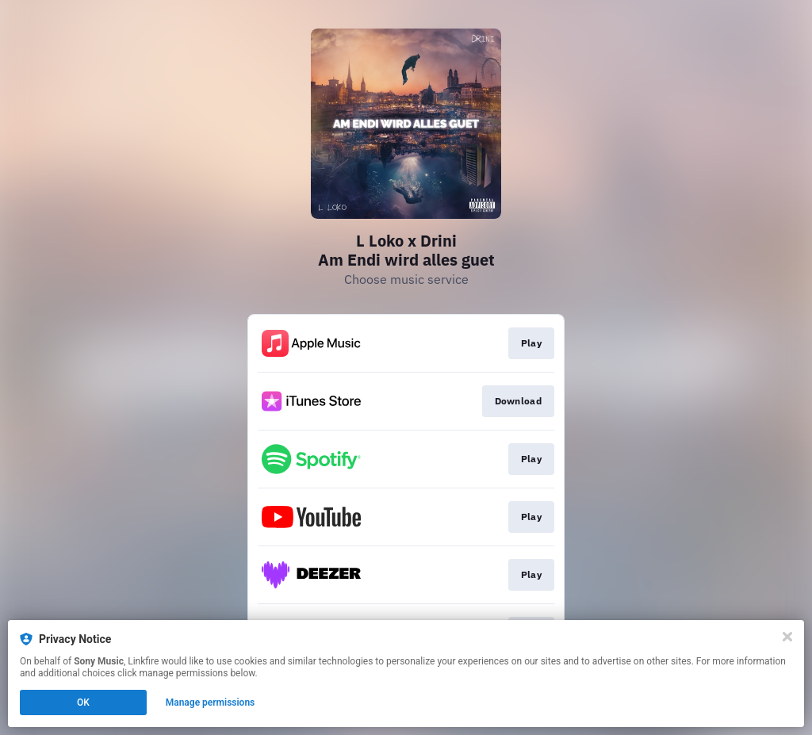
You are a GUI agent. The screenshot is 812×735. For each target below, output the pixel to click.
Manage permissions (210, 702)
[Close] (787, 636)
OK (83, 702)
